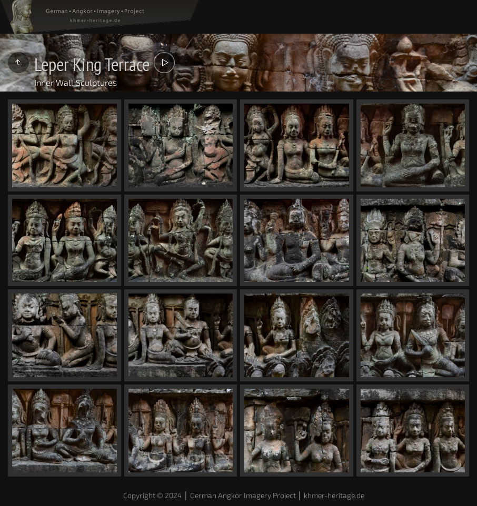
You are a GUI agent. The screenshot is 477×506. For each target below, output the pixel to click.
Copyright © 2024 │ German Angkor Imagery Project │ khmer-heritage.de (243, 495)
